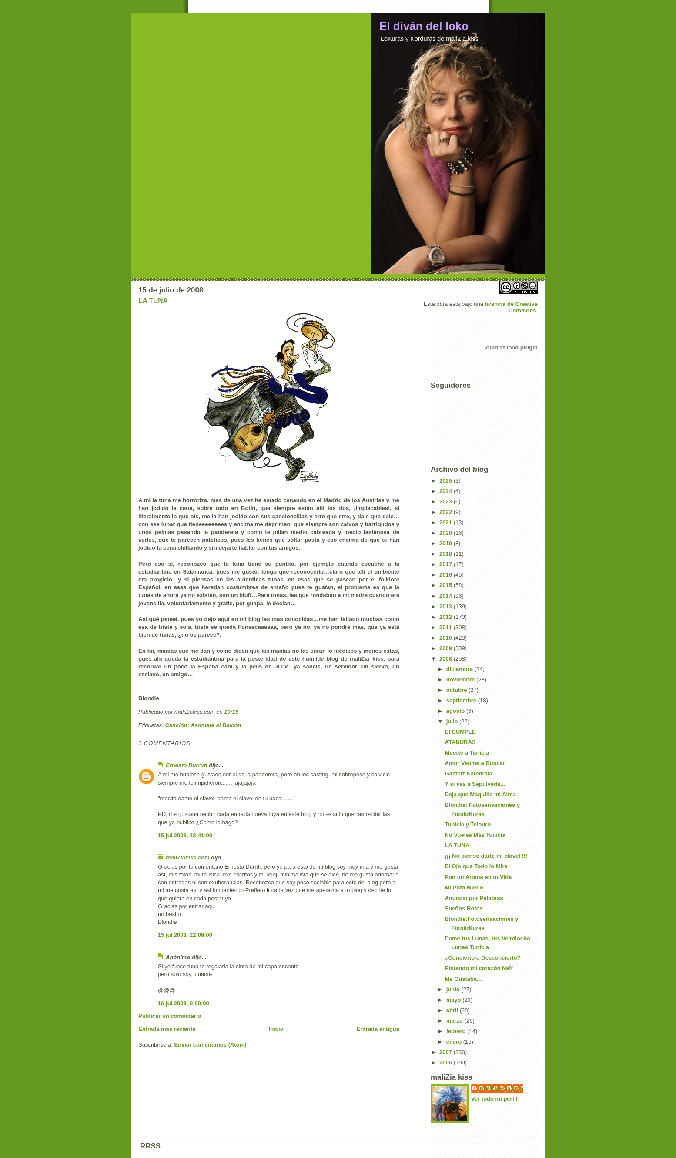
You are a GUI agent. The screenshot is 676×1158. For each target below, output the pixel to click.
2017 (446, 564)
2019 (446, 543)
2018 (446, 553)
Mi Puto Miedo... (466, 887)
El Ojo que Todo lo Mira (476, 866)
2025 (446, 480)
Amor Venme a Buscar (475, 763)
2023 (446, 501)
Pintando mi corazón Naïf (478, 968)
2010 (446, 637)
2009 (446, 648)
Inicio (276, 1029)
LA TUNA (153, 300)
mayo (454, 1000)
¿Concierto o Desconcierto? (482, 957)
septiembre (462, 700)
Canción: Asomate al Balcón (203, 725)
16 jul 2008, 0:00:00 (183, 1003)
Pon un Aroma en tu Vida (478, 877)
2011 (446, 627)
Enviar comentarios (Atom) (210, 1044)
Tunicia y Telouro (468, 824)
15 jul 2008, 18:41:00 (185, 835)
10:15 (231, 711)
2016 (446, 574)
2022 (446, 512)
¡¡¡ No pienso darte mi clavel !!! (486, 856)
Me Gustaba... (463, 979)
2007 (446, 1052)
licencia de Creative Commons (511, 307)
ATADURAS (460, 742)
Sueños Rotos (463, 908)
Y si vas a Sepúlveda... (475, 784)
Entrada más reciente (167, 1029)
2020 (446, 533)
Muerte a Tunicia (467, 752)
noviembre (461, 679)
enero (454, 1041)
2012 (446, 617)
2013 (446, 606)
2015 (446, 585)
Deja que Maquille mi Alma (480, 794)
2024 (446, 491)
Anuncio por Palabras (474, 898)
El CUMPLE (460, 731)
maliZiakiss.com (187, 857)
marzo (455, 1020)
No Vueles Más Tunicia (475, 835)
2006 (446, 1062)
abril (453, 1010)
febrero (456, 1031)
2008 (446, 658)
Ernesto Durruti (186, 765)
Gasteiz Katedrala (468, 773)
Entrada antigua (378, 1029)
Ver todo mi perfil (494, 1098)
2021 (446, 522)
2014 (446, 596)
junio (454, 989)
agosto (456, 711)
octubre (457, 690)
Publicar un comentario (169, 1016)
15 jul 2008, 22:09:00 (185, 935)
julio (452, 721)
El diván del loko (424, 26)
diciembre (460, 669)
